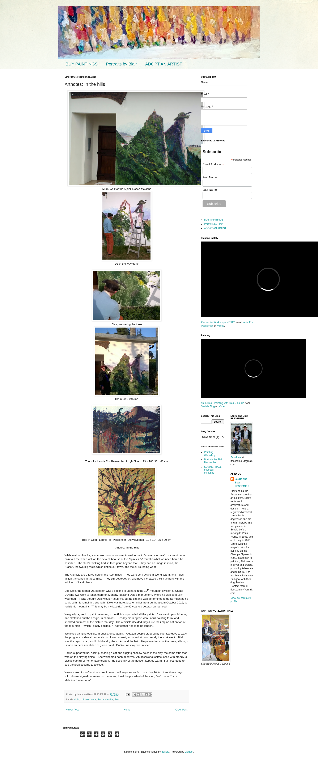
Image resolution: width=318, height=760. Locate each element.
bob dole (85, 699)
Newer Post (72, 709)
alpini (76, 699)
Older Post (181, 709)
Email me (236, 457)
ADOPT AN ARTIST (163, 64)
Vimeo (220, 325)
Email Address (213, 164)
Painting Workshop (210, 454)
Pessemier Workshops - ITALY (218, 322)
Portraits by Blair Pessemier (213, 461)
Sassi (117, 699)
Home (127, 709)
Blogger (189, 751)
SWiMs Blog (208, 406)
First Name (210, 177)
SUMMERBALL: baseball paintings (213, 469)
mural (93, 699)
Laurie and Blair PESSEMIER (242, 483)
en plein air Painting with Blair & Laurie (222, 403)
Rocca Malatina (105, 699)
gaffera (165, 751)
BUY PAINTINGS (82, 64)
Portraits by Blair (121, 64)
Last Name (210, 189)
